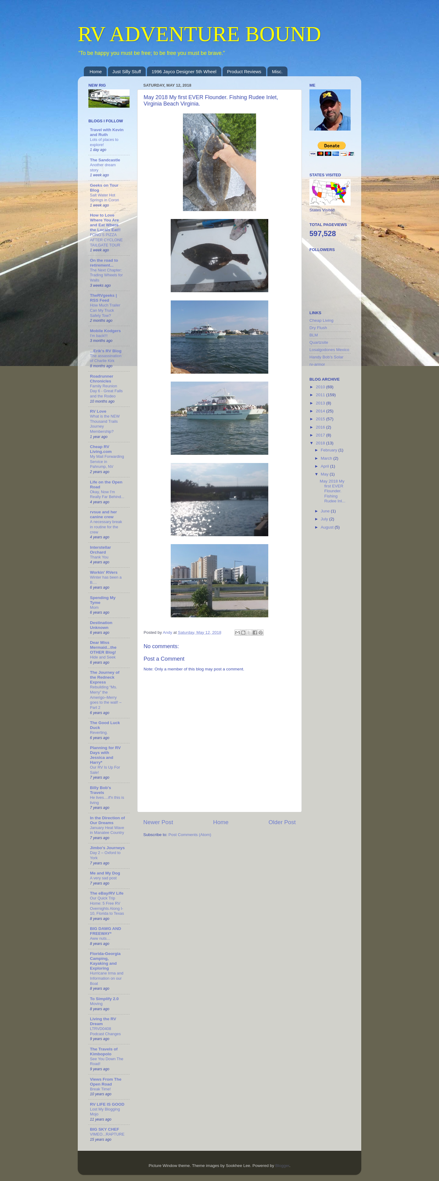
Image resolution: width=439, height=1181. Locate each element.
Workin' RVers (104, 572)
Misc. (277, 71)
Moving (96, 1003)
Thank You (99, 557)
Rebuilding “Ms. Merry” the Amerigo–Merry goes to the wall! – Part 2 (105, 697)
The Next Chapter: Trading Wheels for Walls (106, 275)
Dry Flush (318, 327)
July (325, 519)
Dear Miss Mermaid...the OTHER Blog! (103, 647)
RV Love (98, 411)
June (326, 511)
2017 (321, 435)
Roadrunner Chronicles (101, 378)
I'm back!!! (99, 335)
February (329, 450)
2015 (321, 419)
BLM (313, 335)
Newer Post (158, 822)
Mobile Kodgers (105, 330)
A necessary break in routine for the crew (106, 526)
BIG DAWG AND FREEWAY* (105, 931)
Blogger (282, 1165)
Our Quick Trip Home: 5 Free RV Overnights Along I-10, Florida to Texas (107, 906)
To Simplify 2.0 (104, 998)
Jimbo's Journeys (107, 847)
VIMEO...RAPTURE (107, 1134)
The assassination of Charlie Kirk (105, 358)
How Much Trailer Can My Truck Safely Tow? (105, 310)
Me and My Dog (105, 873)
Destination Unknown (101, 625)
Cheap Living (321, 320)
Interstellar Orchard (100, 550)
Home (96, 71)
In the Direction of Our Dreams (107, 820)
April (325, 466)
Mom (94, 607)
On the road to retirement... (104, 262)
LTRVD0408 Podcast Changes (105, 1031)
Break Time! (100, 1089)
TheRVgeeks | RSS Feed (103, 298)
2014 (321, 411)
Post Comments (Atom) (190, 834)
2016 (321, 427)
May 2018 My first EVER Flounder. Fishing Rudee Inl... (332, 491)
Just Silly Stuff (126, 71)
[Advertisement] (333, 633)
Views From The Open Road (105, 1081)
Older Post (282, 822)
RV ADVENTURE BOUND (199, 34)
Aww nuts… (100, 938)
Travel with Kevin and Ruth (106, 132)
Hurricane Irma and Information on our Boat (106, 978)
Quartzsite (318, 342)
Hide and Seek (103, 657)
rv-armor (317, 364)
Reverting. (99, 732)
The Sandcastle (105, 160)
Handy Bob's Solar (326, 357)
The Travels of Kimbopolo (104, 1051)
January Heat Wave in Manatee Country (107, 830)
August (328, 527)
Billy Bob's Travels (100, 790)
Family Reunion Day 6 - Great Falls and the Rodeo (106, 391)
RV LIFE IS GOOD (107, 1104)
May (325, 474)
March (327, 458)
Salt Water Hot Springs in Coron (104, 198)
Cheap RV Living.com (101, 449)
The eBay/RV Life (106, 893)
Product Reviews (244, 71)
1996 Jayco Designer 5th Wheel (184, 71)
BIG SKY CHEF (104, 1129)
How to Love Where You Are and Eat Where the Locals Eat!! (105, 222)
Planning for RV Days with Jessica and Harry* (105, 755)
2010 (321, 387)
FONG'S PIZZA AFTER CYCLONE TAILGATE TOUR (106, 239)
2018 (321, 443)
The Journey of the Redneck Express (105, 677)
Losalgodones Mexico (329, 349)
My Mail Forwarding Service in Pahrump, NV (107, 461)
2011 (321, 395)
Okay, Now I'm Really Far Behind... (107, 494)
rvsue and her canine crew (103, 514)
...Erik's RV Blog (106, 351)
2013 (321, 403)
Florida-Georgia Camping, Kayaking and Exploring (105, 961)
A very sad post (103, 878)
